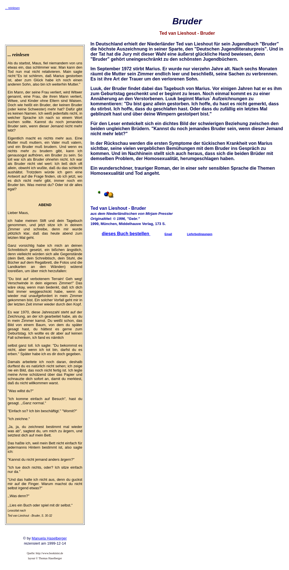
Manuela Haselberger (49, 538)
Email (168, 234)
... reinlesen (12, 8)
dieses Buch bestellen (126, 233)
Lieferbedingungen (199, 234)
